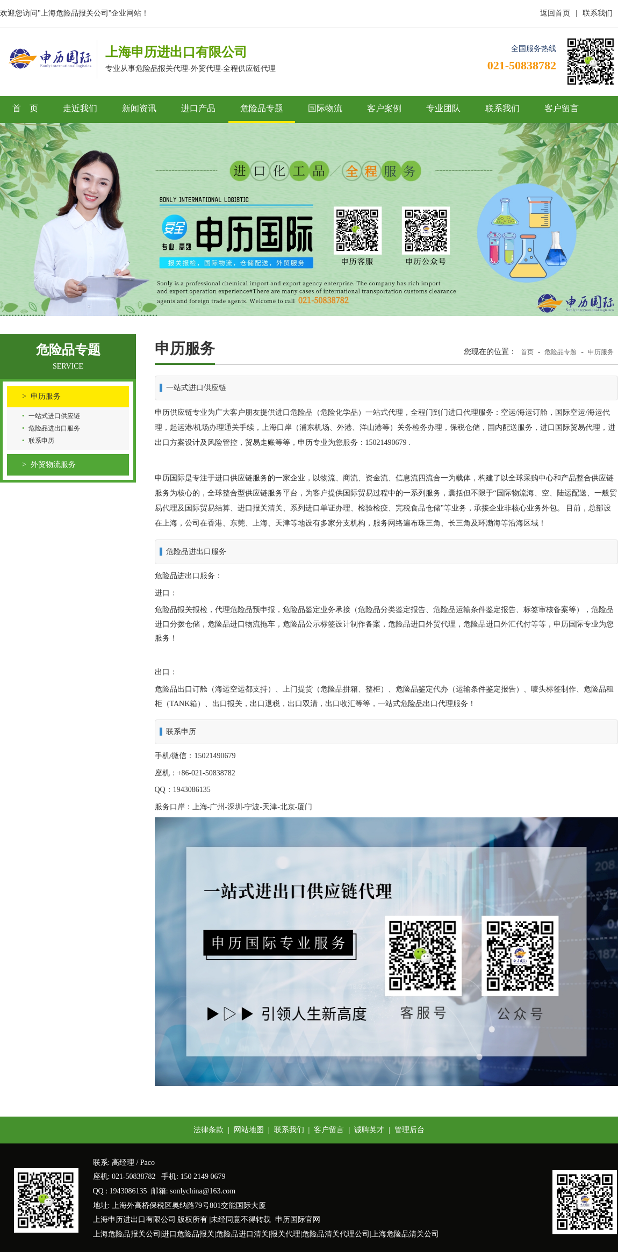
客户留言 (561, 108)
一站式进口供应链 (54, 416)
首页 (527, 352)
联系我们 (598, 13)
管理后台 (409, 1130)
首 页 (25, 108)
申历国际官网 (297, 1219)
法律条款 (208, 1130)
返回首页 (555, 13)
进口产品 (198, 108)
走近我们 (80, 108)
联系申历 (41, 440)
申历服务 (46, 396)
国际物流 (325, 108)
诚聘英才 (369, 1130)
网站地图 (249, 1130)
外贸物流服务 (53, 464)
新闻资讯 (139, 108)
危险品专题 (261, 108)
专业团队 (443, 108)
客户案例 (384, 108)
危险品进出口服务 (54, 428)
